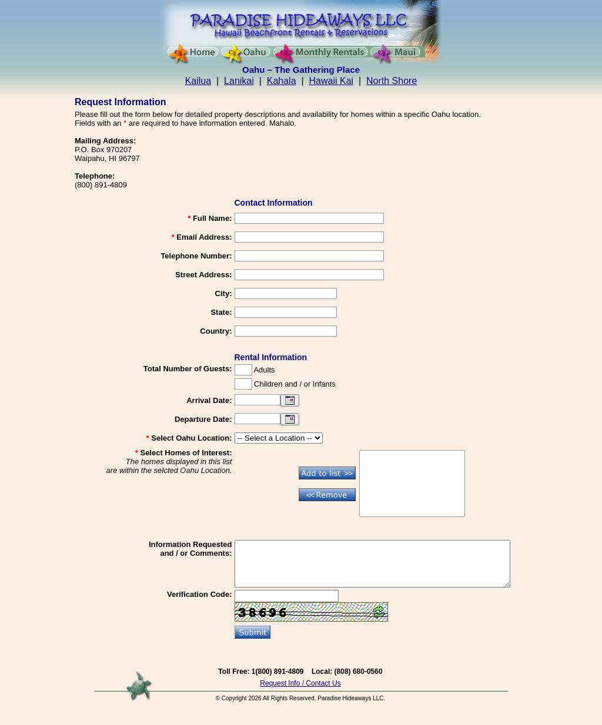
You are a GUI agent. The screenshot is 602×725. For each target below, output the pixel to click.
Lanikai (239, 81)
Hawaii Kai (331, 81)
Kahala (281, 81)
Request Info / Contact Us (300, 692)
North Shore (391, 81)
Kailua (198, 81)
